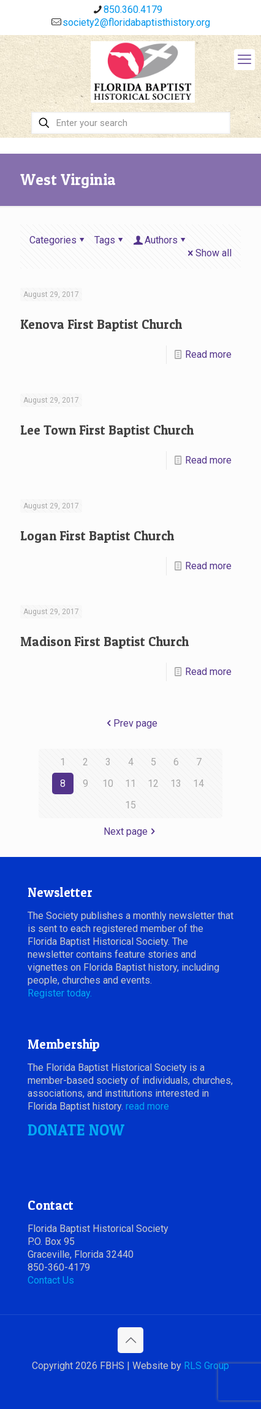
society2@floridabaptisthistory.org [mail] (136, 22)
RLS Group (206, 1366)
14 (198, 783)
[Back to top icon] (130, 1340)
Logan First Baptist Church (97, 535)
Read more (208, 354)
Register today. (60, 993)
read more (147, 1106)
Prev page (130, 723)
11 (130, 783)
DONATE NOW (76, 1130)
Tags (109, 240)
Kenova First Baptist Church (101, 324)
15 (130, 805)
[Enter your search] (130, 123)
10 (107, 783)
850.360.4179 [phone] (133, 9)
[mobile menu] (244, 59)
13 (175, 783)
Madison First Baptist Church (104, 641)
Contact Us (51, 1280)
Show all (209, 253)
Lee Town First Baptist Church (107, 430)
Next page (130, 831)
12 (153, 783)
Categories (57, 240)
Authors (160, 240)
